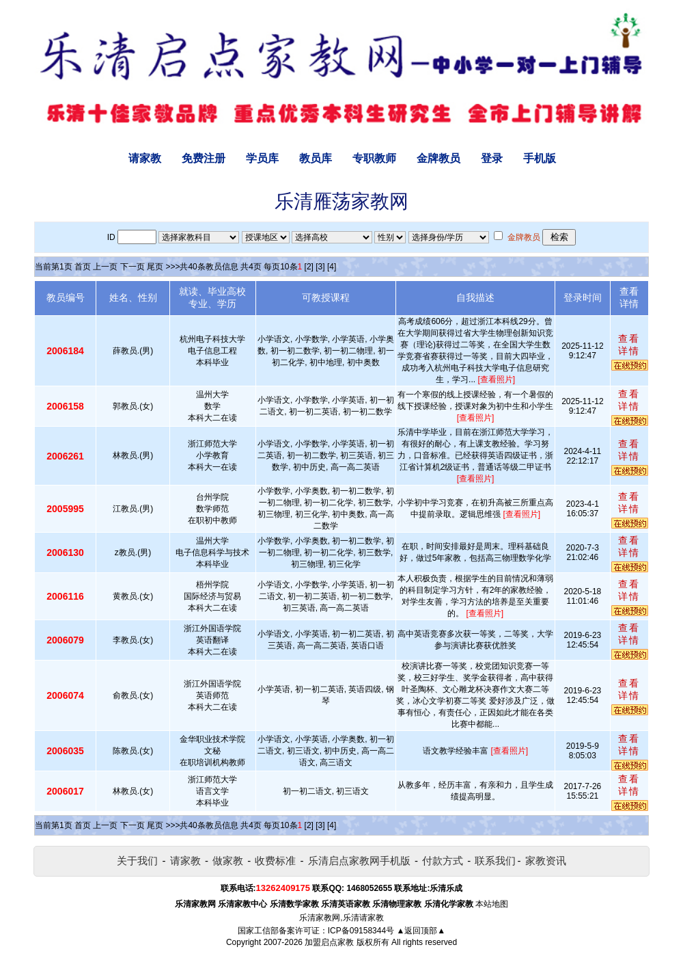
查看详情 (629, 344)
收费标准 (275, 860)
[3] (320, 266)
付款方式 (442, 860)
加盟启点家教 (329, 942)
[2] (309, 266)
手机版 (539, 158)
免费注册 (203, 158)
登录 (492, 158)
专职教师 (374, 158)
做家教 (227, 860)
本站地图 (491, 904)
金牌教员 (438, 158)
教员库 (315, 158)
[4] (331, 266)
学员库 (262, 158)
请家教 (144, 158)
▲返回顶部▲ (420, 930)
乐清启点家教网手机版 (359, 860)
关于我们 (137, 860)
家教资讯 (545, 860)
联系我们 (495, 860)
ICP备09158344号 (361, 930)
